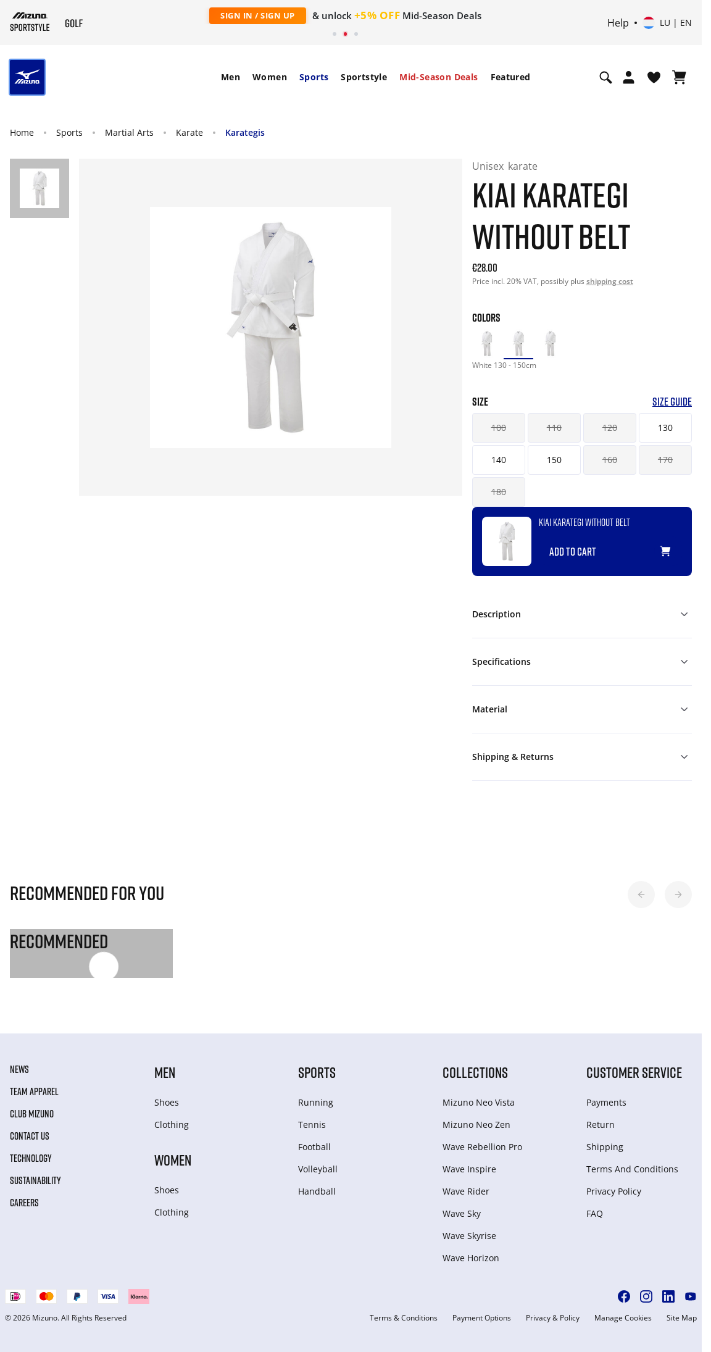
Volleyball (318, 1169)
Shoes (166, 1102)
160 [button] (609, 459)
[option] (486, 343)
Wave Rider (466, 1191)
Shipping (604, 1147)
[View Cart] (679, 77)
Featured (511, 77)
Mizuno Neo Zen (476, 1124)
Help (618, 23)
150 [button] (554, 459)
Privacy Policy (613, 1191)
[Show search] (606, 77)
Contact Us (29, 1136)
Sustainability (35, 1180)
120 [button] (609, 427)
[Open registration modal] (628, 77)
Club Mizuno (32, 1114)
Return (600, 1124)
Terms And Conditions (632, 1169)
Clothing (171, 1124)
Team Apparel (34, 1091)
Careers (24, 1202)
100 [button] (498, 427)
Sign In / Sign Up (257, 15)
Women (269, 77)
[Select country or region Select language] (667, 23)
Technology (31, 1158)
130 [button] (665, 427)
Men (230, 77)
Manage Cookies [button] (623, 1318)
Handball (317, 1191)
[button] (641, 894)
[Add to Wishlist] (677, 546)
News (19, 1069)
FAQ (594, 1213)
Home (22, 132)
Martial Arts (129, 132)
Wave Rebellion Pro (482, 1147)
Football (314, 1147)
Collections (475, 1072)
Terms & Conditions (404, 1318)
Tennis (312, 1124)
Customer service (634, 1072)
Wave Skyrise (469, 1235)
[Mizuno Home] (30, 21)
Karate (189, 132)
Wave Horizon (471, 1258)
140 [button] (498, 459)
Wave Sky (462, 1213)
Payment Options (481, 1318)
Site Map (682, 1318)
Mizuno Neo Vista (479, 1102)
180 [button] (498, 492)
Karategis (245, 132)
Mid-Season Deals (438, 77)
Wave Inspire (469, 1169)
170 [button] (665, 459)
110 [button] (554, 427)
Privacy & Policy (553, 1318)
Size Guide (672, 401)
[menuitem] (230, 77)
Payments (606, 1102)
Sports (313, 77)
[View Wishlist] (654, 77)
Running (315, 1102)
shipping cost (609, 281)
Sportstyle (364, 77)
